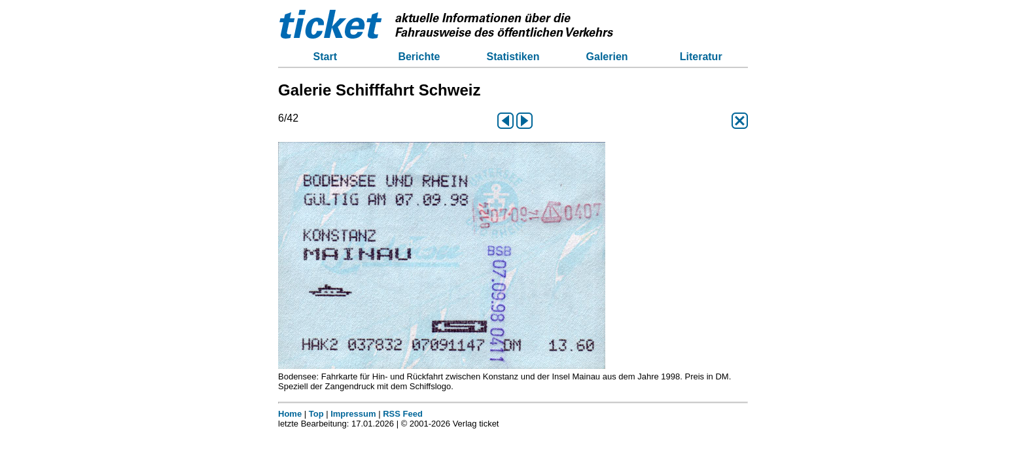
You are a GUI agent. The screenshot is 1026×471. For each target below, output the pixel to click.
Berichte (419, 56)
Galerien (607, 56)
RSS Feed (403, 414)
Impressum (353, 414)
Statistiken (513, 56)
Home (290, 414)
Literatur (701, 56)
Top (316, 414)
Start (325, 56)
